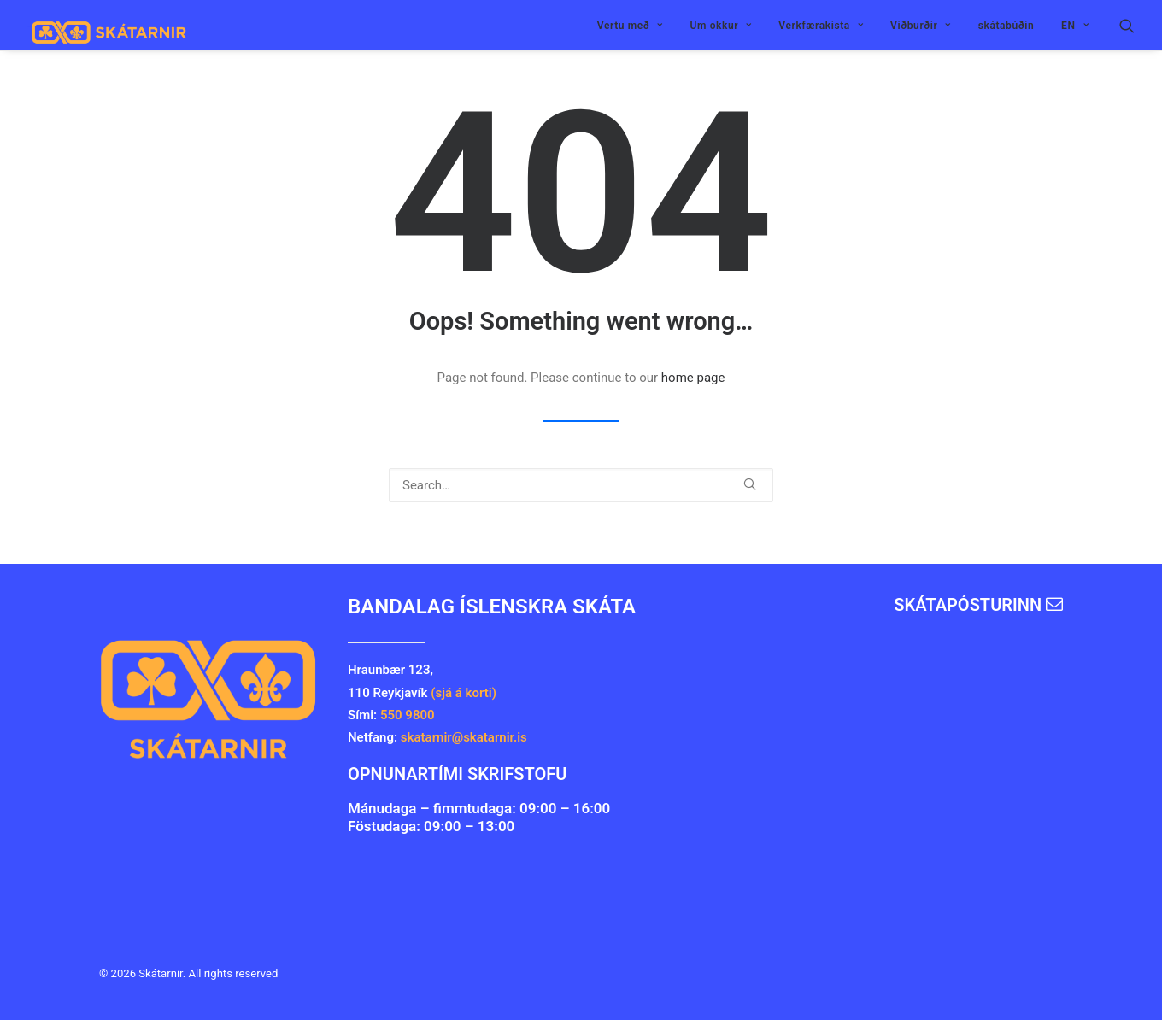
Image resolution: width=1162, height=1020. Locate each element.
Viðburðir (920, 26)
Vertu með (630, 26)
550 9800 (407, 715)
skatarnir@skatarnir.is (466, 737)
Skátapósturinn (978, 605)
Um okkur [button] (721, 26)
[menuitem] (630, 25)
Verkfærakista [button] (820, 26)
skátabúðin (1006, 26)
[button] (1127, 25)
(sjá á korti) (463, 693)
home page (693, 377)
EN (1075, 26)
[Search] (581, 485)
